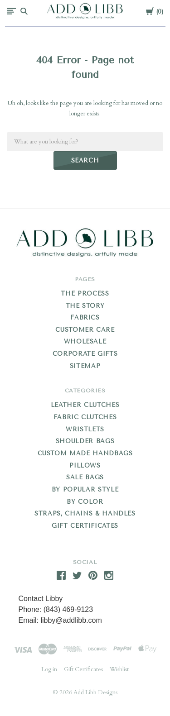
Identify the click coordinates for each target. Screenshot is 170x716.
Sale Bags (85, 477)
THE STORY (85, 305)
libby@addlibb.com (71, 620)
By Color (85, 501)
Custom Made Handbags (85, 453)
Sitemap (85, 366)
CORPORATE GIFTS (85, 353)
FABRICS (85, 317)
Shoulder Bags (85, 441)
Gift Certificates (85, 525)
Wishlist (119, 669)
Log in (49, 669)
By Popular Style (85, 489)
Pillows (85, 465)
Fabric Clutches (85, 417)
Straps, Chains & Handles (85, 513)
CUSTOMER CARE (84, 329)
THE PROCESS (85, 293)
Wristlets (85, 429)
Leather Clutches (85, 404)
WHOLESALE (85, 341)
